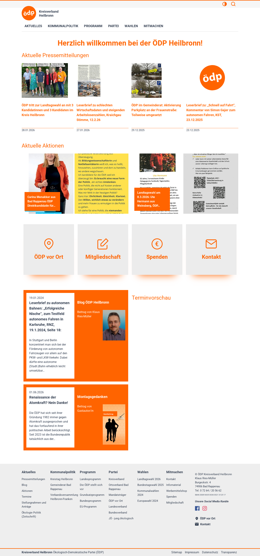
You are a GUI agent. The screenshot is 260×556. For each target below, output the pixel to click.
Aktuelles (33, 26)
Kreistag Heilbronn (61, 479)
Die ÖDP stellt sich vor (91, 487)
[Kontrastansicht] (224, 4)
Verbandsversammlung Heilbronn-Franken (64, 497)
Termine (26, 496)
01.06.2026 (50, 416)
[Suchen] (233, 4)
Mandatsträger (117, 495)
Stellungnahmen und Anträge (34, 504)
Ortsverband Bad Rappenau (118, 487)
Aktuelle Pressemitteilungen (55, 55)
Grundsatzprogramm (92, 495)
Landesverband (118, 506)
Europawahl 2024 (147, 500)
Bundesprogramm (90, 500)
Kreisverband (116, 479)
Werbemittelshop (176, 491)
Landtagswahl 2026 (149, 479)
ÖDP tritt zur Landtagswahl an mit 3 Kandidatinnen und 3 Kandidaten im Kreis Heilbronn (47, 110)
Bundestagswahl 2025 (150, 485)
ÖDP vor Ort (116, 500)
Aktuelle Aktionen (43, 145)
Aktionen (27, 491)
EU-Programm (88, 506)
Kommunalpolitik (63, 26)
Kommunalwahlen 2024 (148, 493)
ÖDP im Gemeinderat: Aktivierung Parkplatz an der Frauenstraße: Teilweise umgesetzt (156, 110)
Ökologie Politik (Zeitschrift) (31, 514)
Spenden (171, 496)
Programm (93, 26)
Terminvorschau (151, 298)
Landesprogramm (90, 479)
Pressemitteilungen (33, 479)
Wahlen (131, 26)
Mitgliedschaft (175, 502)
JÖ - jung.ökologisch (121, 518)
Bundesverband (118, 512)
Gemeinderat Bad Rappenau (60, 487)
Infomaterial (173, 485)
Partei (113, 26)
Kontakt (171, 479)
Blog (24, 485)
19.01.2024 (50, 334)
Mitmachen (153, 26)
